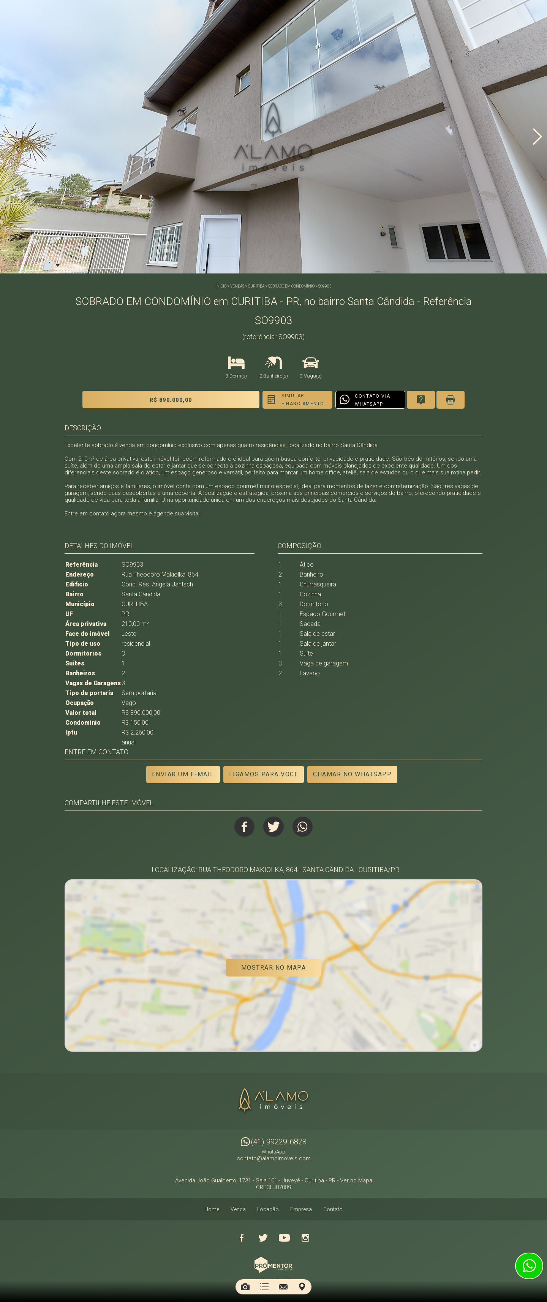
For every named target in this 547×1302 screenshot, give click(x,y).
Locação (268, 1208)
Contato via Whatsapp (358, 400)
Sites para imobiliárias (273, 1278)
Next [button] (537, 138)
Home (211, 1208)
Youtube (284, 1236)
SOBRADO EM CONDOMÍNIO (291, 286)
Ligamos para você (263, 774)
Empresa (301, 1208)
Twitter (273, 826)
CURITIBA (256, 286)
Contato (333, 1208)
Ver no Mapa (356, 1179)
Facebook (243, 826)
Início (220, 286)
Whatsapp (303, 826)
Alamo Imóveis (273, 1099)
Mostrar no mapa (273, 968)
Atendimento (529, 1266)
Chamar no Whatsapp (352, 774)
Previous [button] (9, 138)
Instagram (305, 1236)
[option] (273, 136)
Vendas (237, 286)
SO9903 (325, 286)
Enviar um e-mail (182, 774)
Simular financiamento (286, 399)
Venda (238, 1208)
